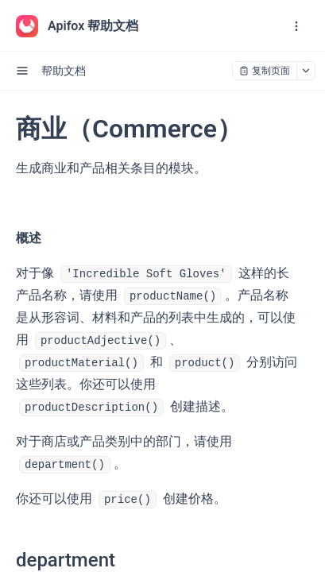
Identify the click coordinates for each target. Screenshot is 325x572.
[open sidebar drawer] (22, 70)
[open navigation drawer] (296, 26)
